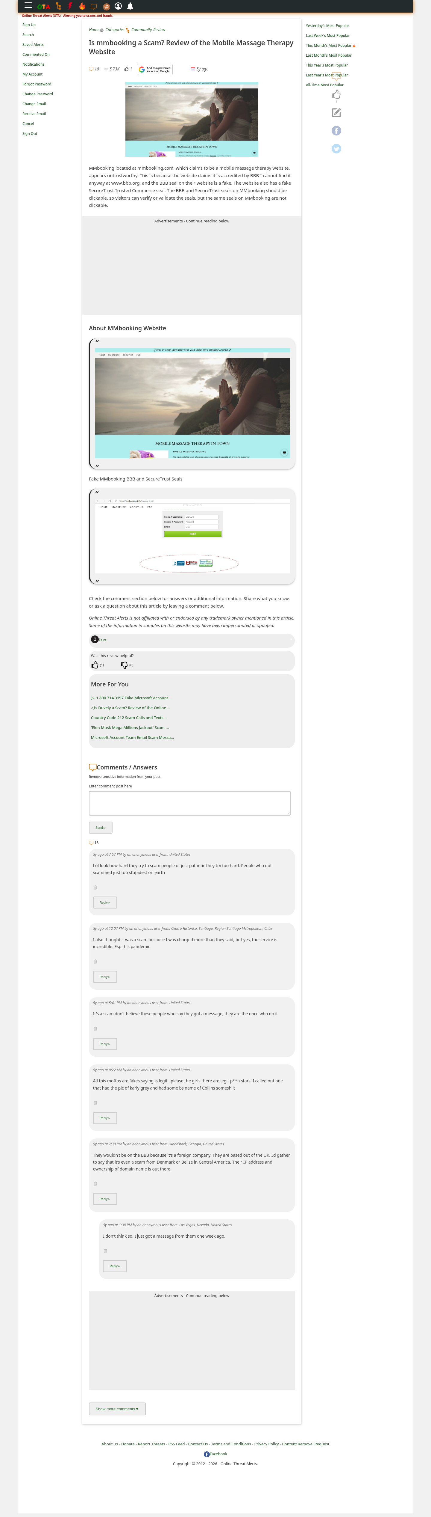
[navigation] (336, 95)
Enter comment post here (110, 786)
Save (98, 639)
